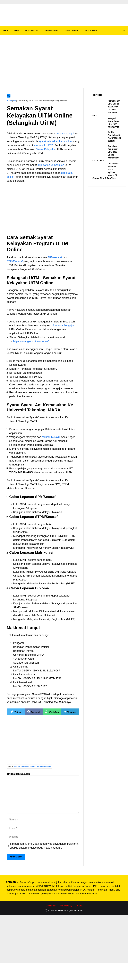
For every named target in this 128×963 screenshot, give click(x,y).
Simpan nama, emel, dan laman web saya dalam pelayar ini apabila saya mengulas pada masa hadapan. (44, 845)
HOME (6, 31)
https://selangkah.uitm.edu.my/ (31, 341)
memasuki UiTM (43, 145)
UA (8, 96)
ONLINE (17, 766)
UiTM (49, 766)
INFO (16, 31)
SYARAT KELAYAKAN (38, 766)
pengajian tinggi (65, 133)
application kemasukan (50, 165)
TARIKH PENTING (71, 31)
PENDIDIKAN (91, 31)
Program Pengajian (64, 325)
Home (9, 100)
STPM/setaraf (15, 261)
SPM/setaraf (55, 257)
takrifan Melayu (51, 437)
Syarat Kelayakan (46, 149)
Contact (79, 905)
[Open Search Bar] (124, 30)
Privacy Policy (65, 905)
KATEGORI (33, 30)
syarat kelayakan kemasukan (55, 141)
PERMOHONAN (51, 31)
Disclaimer (50, 905)
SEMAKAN (25, 766)
